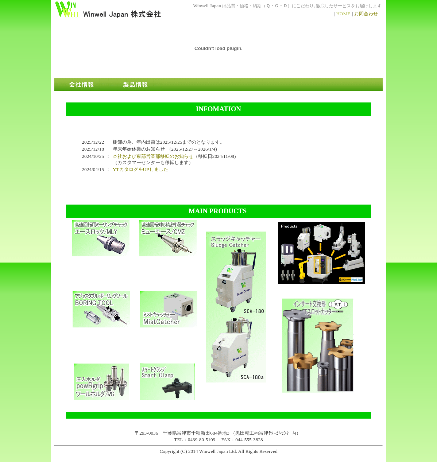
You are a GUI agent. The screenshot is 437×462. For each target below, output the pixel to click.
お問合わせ (366, 13)
